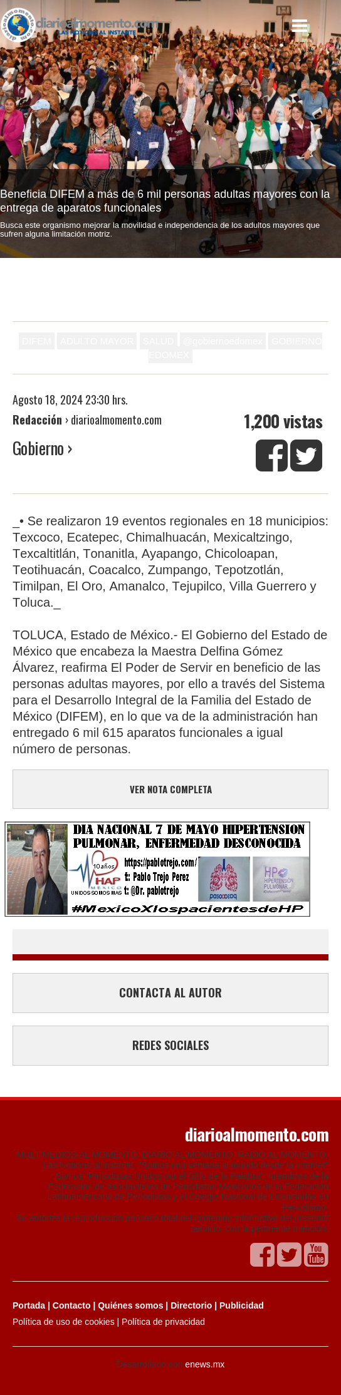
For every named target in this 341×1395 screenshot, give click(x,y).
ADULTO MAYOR (97, 341)
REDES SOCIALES (170, 1045)
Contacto (72, 1305)
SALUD (158, 341)
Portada (29, 1305)
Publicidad (241, 1305)
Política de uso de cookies (64, 1322)
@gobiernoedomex (223, 341)
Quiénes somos (130, 1305)
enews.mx (204, 1364)
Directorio (191, 1305)
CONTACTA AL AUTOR (170, 992)
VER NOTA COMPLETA (171, 789)
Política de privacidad (163, 1322)
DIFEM (36, 341)
